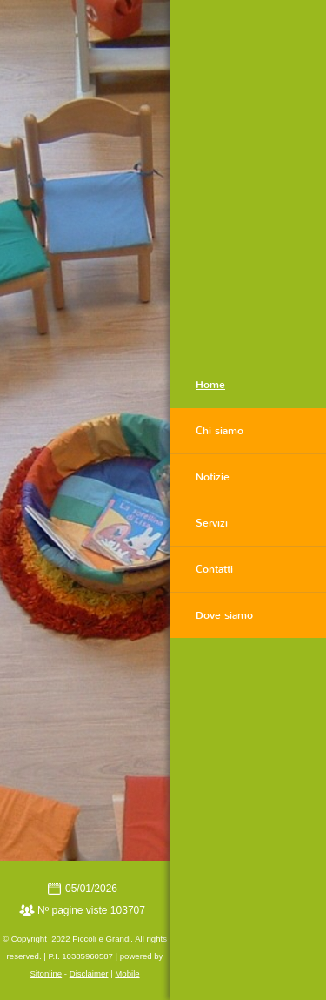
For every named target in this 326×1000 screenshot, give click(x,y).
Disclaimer (89, 973)
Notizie (213, 477)
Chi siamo (219, 431)
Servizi (212, 523)
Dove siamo (224, 615)
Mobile (127, 973)
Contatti (214, 569)
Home (210, 385)
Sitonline (46, 973)
